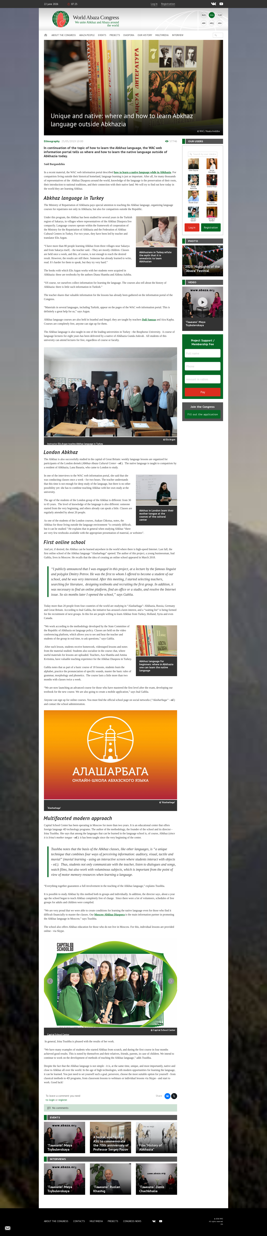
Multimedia (162, 35)
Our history (145, 35)
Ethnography (52, 141)
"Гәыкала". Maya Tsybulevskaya (195, 323)
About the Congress (63, 35)
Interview (177, 35)
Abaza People (87, 35)
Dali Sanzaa (149, 319)
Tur (220, 15)
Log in (154, 3)
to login (50, 1106)
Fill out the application (202, 414)
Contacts (79, 1221)
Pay (202, 392)
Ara (220, 23)
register (62, 1106)
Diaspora (128, 35)
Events (102, 35)
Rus (204, 15)
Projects (115, 35)
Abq (212, 23)
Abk (204, 23)
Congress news (132, 1221)
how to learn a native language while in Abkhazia (142, 172)
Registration (168, 3)
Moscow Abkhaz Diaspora (109, 917)
